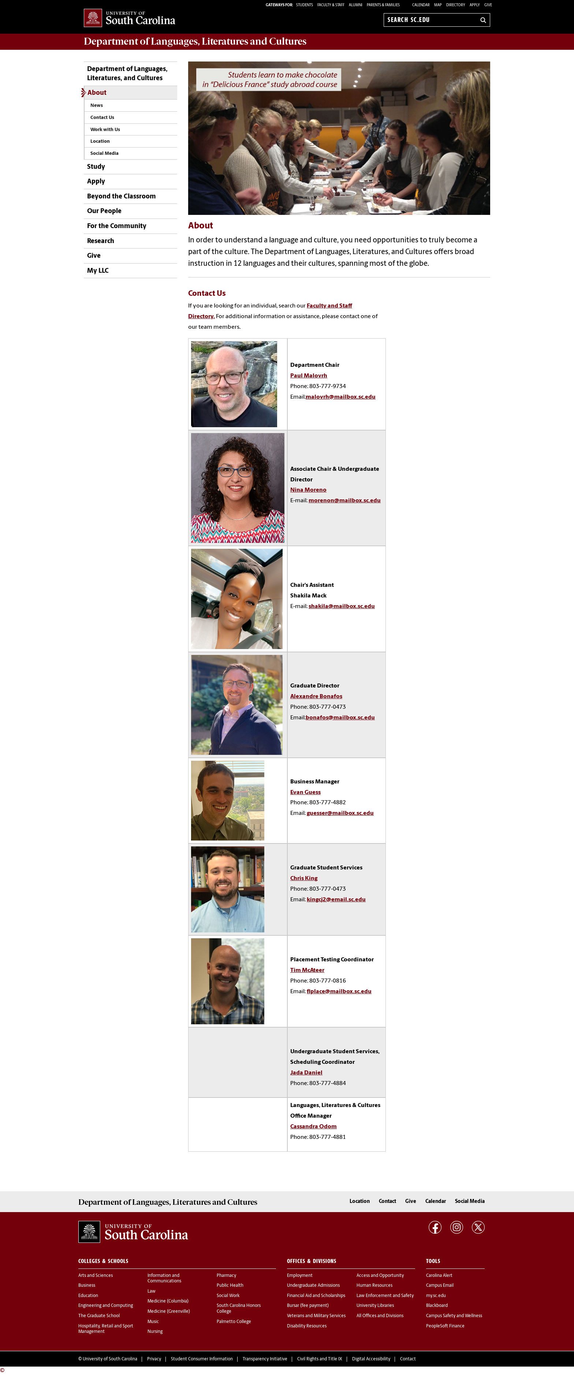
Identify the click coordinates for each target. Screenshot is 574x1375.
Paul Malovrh (308, 376)
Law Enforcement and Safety (385, 1296)
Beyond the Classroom (121, 196)
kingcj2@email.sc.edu (336, 900)
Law (152, 1291)
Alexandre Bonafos (316, 697)
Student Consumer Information (202, 1359)
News (96, 105)
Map (438, 5)
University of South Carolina (110, 1359)
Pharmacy (226, 1276)
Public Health (230, 1285)
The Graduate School (99, 1316)
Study (96, 167)
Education (88, 1296)
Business (86, 1285)
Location (100, 141)
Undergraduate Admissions (313, 1285)
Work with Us (105, 129)
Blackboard (437, 1306)
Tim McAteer (307, 970)
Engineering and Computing (105, 1306)
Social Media (104, 153)
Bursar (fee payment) (308, 1306)
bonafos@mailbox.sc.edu (340, 718)
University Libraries (375, 1306)
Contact (387, 1201)
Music (153, 1322)
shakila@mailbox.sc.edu (342, 607)
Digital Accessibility (371, 1359)
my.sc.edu (436, 1296)
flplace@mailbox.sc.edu (339, 992)
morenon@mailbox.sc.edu (345, 501)
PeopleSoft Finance (445, 1326)
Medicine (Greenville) (169, 1311)
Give (488, 5)
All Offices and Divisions (380, 1316)
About (97, 93)
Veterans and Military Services (316, 1316)
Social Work (228, 1296)
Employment (300, 1276)
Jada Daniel (306, 1073)
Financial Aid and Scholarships (316, 1296)
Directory (455, 5)
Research (100, 241)
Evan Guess (305, 792)
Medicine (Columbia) (168, 1301)
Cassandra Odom (313, 1127)
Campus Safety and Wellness (454, 1316)
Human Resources (374, 1285)
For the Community (116, 226)
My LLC (98, 271)
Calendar (421, 5)
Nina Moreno (308, 490)
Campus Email (440, 1285)
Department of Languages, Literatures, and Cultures (127, 74)
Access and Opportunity (380, 1276)
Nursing (155, 1332)
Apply (475, 5)
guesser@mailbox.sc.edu (340, 813)
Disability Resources (307, 1326)
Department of (195, 41)
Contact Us (102, 117)
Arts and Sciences (95, 1276)
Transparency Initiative (265, 1359)
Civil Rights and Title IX (319, 1359)
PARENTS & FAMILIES (383, 5)
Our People (104, 211)
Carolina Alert (439, 1276)
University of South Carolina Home (129, 18)
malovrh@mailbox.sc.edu (341, 397)
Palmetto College (234, 1322)
